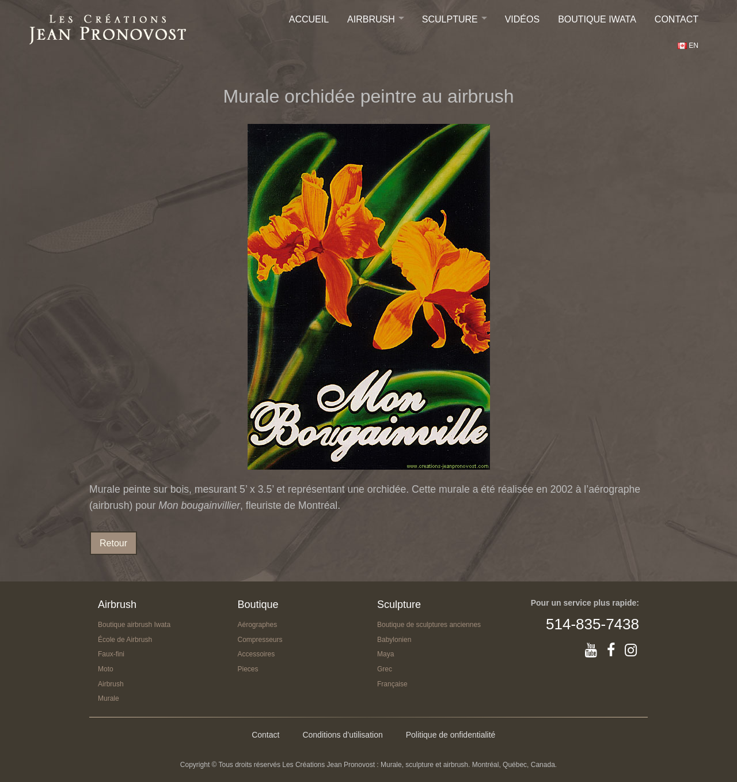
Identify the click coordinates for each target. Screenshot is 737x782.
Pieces (248, 669)
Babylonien (394, 640)
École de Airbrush (125, 640)
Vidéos (522, 19)
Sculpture (450, 19)
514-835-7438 (592, 624)
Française (392, 684)
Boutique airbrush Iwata (134, 625)
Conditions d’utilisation (342, 734)
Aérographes (258, 625)
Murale (108, 698)
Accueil (309, 19)
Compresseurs (260, 640)
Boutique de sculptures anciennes (429, 625)
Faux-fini (111, 654)
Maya (385, 654)
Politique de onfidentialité (451, 734)
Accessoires (256, 654)
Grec (384, 669)
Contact (676, 19)
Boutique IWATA (597, 19)
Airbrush (371, 19)
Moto (105, 669)
